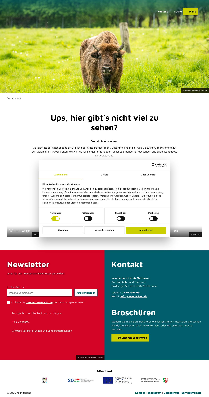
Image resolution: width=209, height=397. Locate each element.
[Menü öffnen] (189, 12)
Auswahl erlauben (104, 230)
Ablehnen (63, 230)
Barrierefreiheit (191, 392)
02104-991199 (130, 292)
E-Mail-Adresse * (16, 286)
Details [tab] (104, 174)
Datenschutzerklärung (40, 302)
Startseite (11, 98)
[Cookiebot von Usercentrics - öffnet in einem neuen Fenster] (154, 165)
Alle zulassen (146, 230)
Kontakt (140, 392)
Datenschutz (171, 392)
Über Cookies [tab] (148, 174)
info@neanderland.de (133, 296)
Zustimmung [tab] (61, 174)
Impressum (154, 392)
